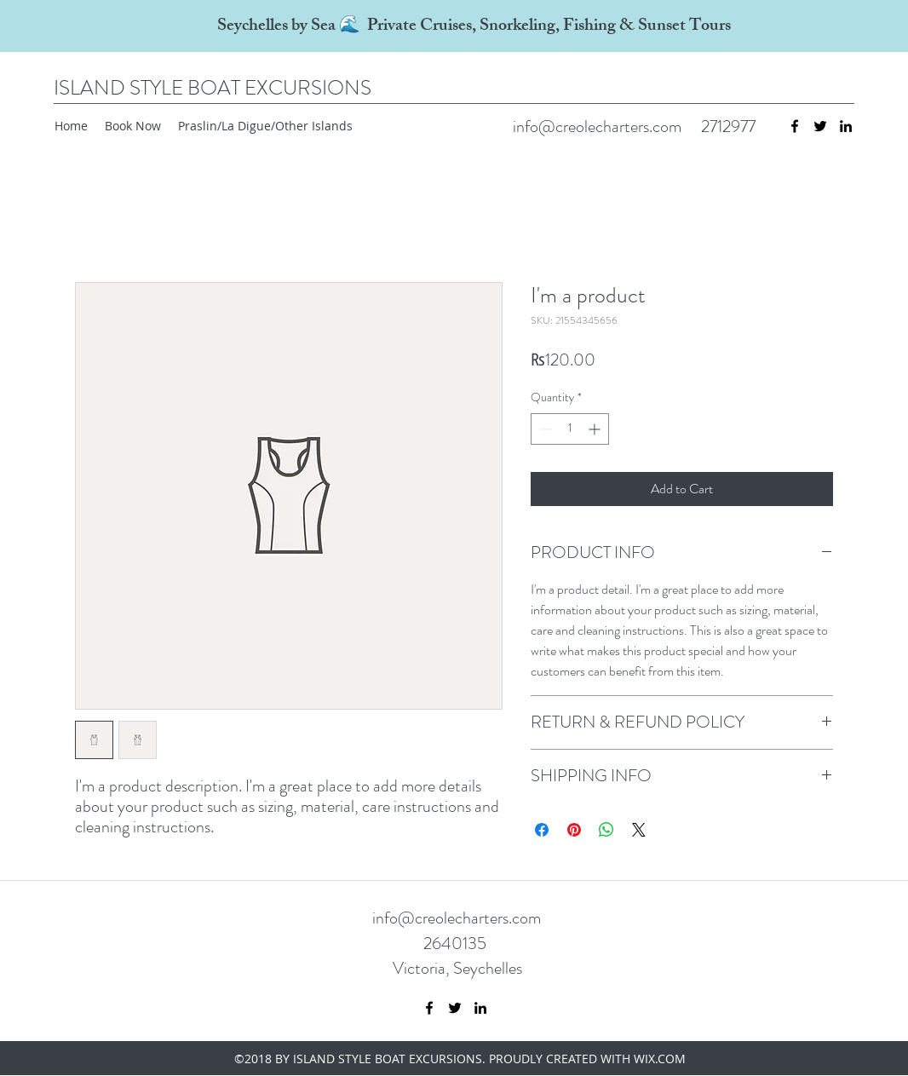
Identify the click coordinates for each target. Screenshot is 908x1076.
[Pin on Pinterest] (574, 830)
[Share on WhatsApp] (606, 830)
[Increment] (595, 429)
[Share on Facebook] (542, 830)
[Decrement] (544, 429)
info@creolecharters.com (597, 126)
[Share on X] (639, 830)
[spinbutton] (570, 429)
